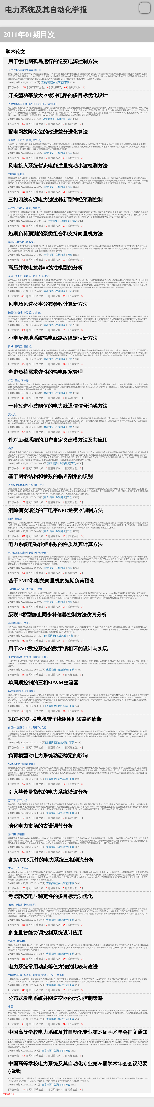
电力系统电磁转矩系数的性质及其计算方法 (55, 544)
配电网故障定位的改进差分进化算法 (48, 132)
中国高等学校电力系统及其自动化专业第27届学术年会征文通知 (77, 1032)
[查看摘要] (46, 82)
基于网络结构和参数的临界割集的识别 (50, 476)
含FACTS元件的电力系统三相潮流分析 (51, 860)
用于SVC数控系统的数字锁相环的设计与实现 (58, 648)
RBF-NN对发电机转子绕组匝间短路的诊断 (55, 719)
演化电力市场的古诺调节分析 (40, 826)
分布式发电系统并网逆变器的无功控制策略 (55, 998)
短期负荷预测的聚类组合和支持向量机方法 (55, 233)
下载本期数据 (8, 1094)
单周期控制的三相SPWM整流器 (43, 682)
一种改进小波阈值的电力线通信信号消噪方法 (58, 406)
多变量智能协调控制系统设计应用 (45, 932)
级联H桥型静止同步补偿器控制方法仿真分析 (57, 614)
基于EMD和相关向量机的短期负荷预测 (51, 581)
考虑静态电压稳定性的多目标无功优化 (50, 896)
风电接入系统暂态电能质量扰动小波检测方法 (58, 166)
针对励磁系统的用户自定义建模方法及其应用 (58, 440)
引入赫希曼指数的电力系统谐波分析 (48, 792)
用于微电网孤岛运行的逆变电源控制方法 (53, 61)
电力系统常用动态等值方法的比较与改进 (53, 966)
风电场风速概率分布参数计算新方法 (48, 304)
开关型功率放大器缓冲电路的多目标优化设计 (58, 95)
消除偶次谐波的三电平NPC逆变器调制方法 (55, 510)
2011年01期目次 (29, 35)
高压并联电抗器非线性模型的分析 (45, 267)
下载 (66, 82)
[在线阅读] (58, 82)
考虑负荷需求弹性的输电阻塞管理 (45, 372)
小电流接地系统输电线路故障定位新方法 (53, 338)
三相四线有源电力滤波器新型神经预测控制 (55, 200)
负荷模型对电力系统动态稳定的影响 (48, 755)
